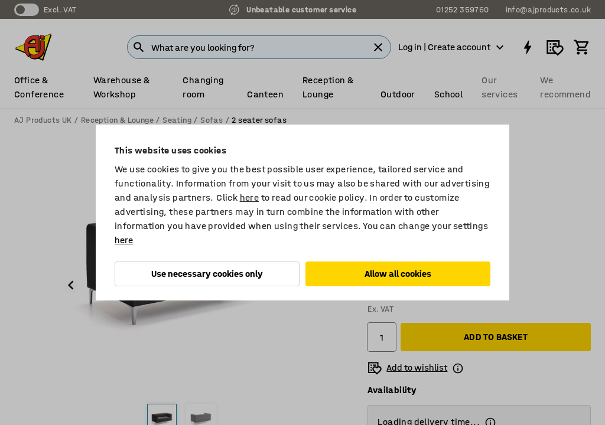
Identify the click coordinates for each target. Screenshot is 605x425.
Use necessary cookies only (207, 273)
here (249, 197)
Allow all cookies (398, 273)
